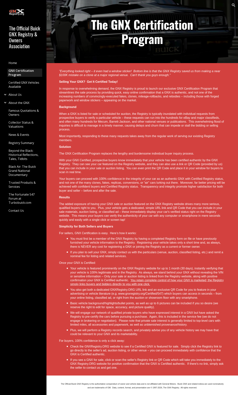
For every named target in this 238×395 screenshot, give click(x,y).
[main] (142, 31)
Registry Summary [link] (21, 143)
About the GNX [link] (19, 103)
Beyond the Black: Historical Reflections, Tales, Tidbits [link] (23, 155)
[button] (233, 5)
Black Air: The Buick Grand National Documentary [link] (22, 171)
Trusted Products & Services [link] (22, 185)
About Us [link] (15, 95)
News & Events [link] (19, 135)
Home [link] (13, 63)
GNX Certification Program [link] (21, 73)
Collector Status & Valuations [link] (21, 124)
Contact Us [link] (16, 211)
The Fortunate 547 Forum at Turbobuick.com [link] (22, 198)
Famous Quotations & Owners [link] (24, 113)
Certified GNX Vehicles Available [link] (24, 85)
